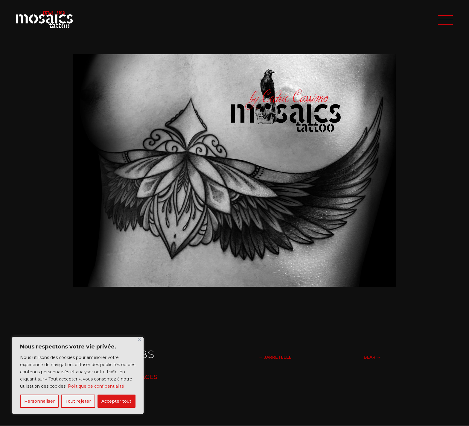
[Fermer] (139, 339)
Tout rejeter (78, 401)
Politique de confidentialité (96, 386)
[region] (78, 375)
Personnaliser (39, 401)
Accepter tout (116, 401)
